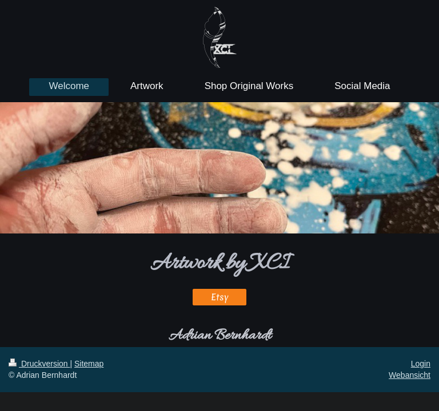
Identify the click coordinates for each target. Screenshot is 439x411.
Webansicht (409, 375)
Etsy (220, 297)
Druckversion (39, 363)
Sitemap (88, 363)
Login (420, 363)
